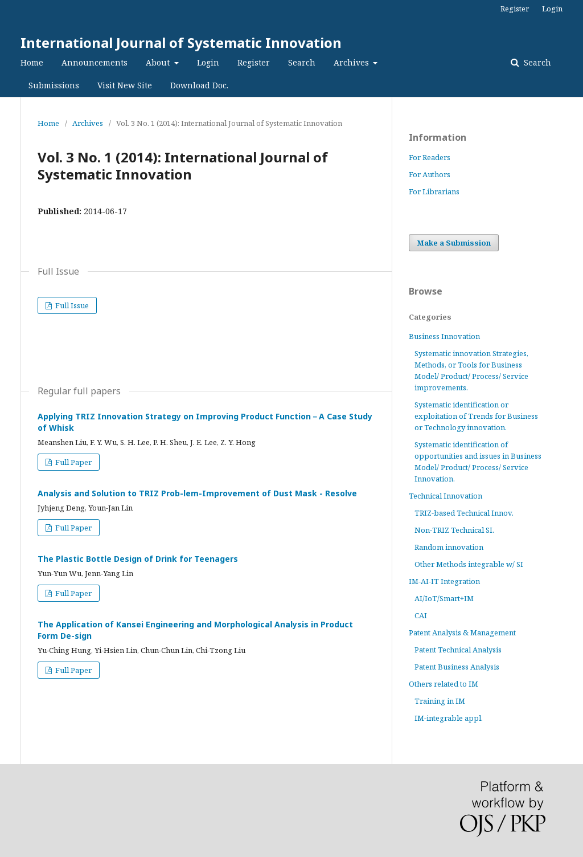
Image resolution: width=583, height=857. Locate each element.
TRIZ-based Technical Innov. (464, 513)
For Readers (429, 157)
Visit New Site (124, 85)
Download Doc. (199, 85)
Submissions (53, 85)
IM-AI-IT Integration (444, 581)
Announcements (94, 62)
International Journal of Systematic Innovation (181, 42)
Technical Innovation (445, 496)
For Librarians (434, 191)
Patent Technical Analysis (458, 649)
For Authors (429, 174)
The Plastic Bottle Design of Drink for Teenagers (138, 558)
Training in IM (439, 701)
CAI (420, 615)
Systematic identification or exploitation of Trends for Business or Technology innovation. (476, 415)
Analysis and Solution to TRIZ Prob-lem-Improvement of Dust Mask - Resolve (197, 493)
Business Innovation (444, 336)
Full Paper (73, 462)
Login (208, 62)
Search (301, 62)
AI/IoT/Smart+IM (444, 598)
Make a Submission (454, 243)
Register (253, 62)
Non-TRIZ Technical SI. (454, 530)
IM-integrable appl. (448, 718)
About (159, 62)
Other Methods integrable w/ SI (468, 564)
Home (31, 62)
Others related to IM (443, 684)
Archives (352, 62)
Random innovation (448, 547)
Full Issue (71, 305)
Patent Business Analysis (456, 667)
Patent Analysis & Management (462, 632)
